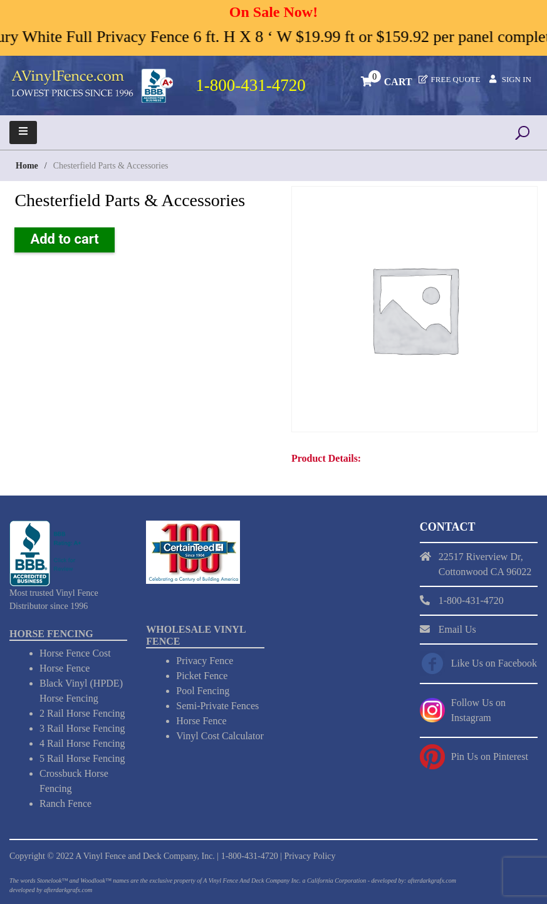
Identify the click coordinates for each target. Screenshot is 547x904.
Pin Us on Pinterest (489, 756)
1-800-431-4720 (249, 856)
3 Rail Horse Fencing (82, 728)
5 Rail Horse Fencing (82, 758)
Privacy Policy (309, 856)
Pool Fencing (202, 690)
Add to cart (64, 239)
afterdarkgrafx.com (68, 889)
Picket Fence (201, 675)
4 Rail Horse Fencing (82, 743)
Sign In (516, 79)
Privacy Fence (204, 660)
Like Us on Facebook (494, 663)
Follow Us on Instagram (478, 710)
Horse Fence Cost (75, 653)
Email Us (457, 629)
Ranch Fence (65, 803)
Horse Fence (64, 668)
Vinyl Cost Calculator (219, 735)
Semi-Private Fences (217, 705)
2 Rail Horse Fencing (82, 713)
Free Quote (456, 79)
